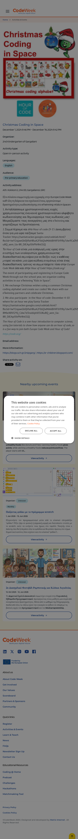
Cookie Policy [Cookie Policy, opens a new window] (33, 423)
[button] (20, 438)
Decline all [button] (31, 430)
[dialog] (39, 419)
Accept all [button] (55, 431)
